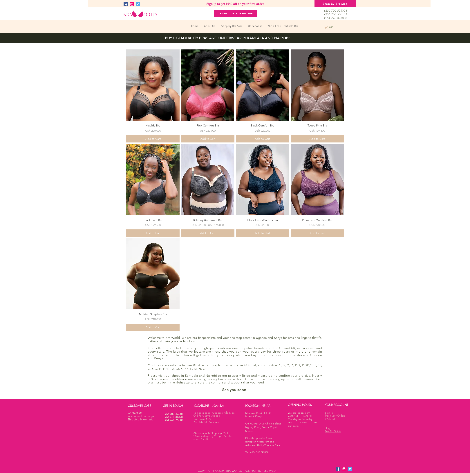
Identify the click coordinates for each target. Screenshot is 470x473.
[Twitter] (138, 4)
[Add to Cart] (153, 138)
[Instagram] (132, 4)
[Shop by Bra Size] (335, 3)
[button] (331, 27)
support (236, 382)
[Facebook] (126, 4)
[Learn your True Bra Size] (235, 13)
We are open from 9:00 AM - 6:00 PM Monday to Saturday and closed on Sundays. (302, 419)
